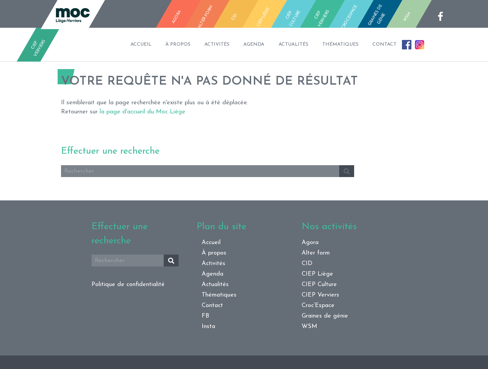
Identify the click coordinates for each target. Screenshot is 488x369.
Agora (310, 242)
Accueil (108, 39)
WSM (309, 326)
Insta (414, 48)
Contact (401, 39)
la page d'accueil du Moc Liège (142, 112)
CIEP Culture (319, 284)
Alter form (316, 253)
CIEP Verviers (320, 295)
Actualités (293, 39)
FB (396, 50)
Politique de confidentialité (128, 284)
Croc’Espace (318, 305)
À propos (153, 39)
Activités (201, 39)
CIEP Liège (317, 274)
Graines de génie (325, 316)
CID (307, 263)
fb (442, 16)
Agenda (246, 39)
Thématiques (348, 39)
